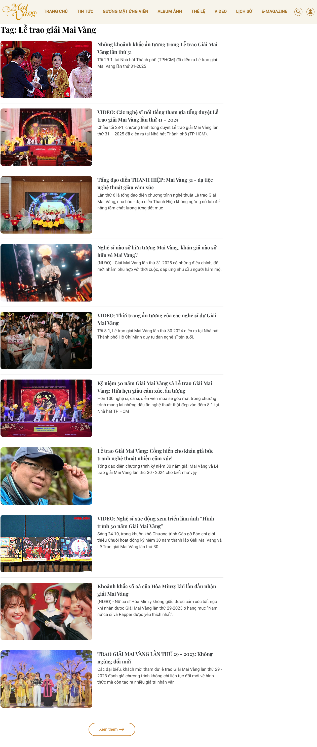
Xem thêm (112, 729)
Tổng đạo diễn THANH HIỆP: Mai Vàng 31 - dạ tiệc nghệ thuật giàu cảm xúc (155, 183)
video (221, 11)
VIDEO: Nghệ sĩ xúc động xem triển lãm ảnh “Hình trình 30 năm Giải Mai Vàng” (155, 522)
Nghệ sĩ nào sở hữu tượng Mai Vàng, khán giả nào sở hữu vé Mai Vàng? (156, 251)
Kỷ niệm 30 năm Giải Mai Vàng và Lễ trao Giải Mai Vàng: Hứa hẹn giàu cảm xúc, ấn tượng (154, 387)
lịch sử (244, 11)
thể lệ (198, 11)
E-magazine (274, 11)
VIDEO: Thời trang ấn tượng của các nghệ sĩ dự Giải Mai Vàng (156, 319)
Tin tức (85, 11)
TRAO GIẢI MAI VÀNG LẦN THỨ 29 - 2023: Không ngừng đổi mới (155, 658)
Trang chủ (56, 11)
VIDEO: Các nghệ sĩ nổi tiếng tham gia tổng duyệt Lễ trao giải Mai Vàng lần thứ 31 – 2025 (157, 116)
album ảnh (169, 11)
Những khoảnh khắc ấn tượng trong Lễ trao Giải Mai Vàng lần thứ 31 (157, 48)
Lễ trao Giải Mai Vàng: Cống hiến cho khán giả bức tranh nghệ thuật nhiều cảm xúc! (155, 454)
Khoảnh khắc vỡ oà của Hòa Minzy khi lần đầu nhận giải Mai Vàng (156, 590)
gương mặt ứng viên (125, 11)
